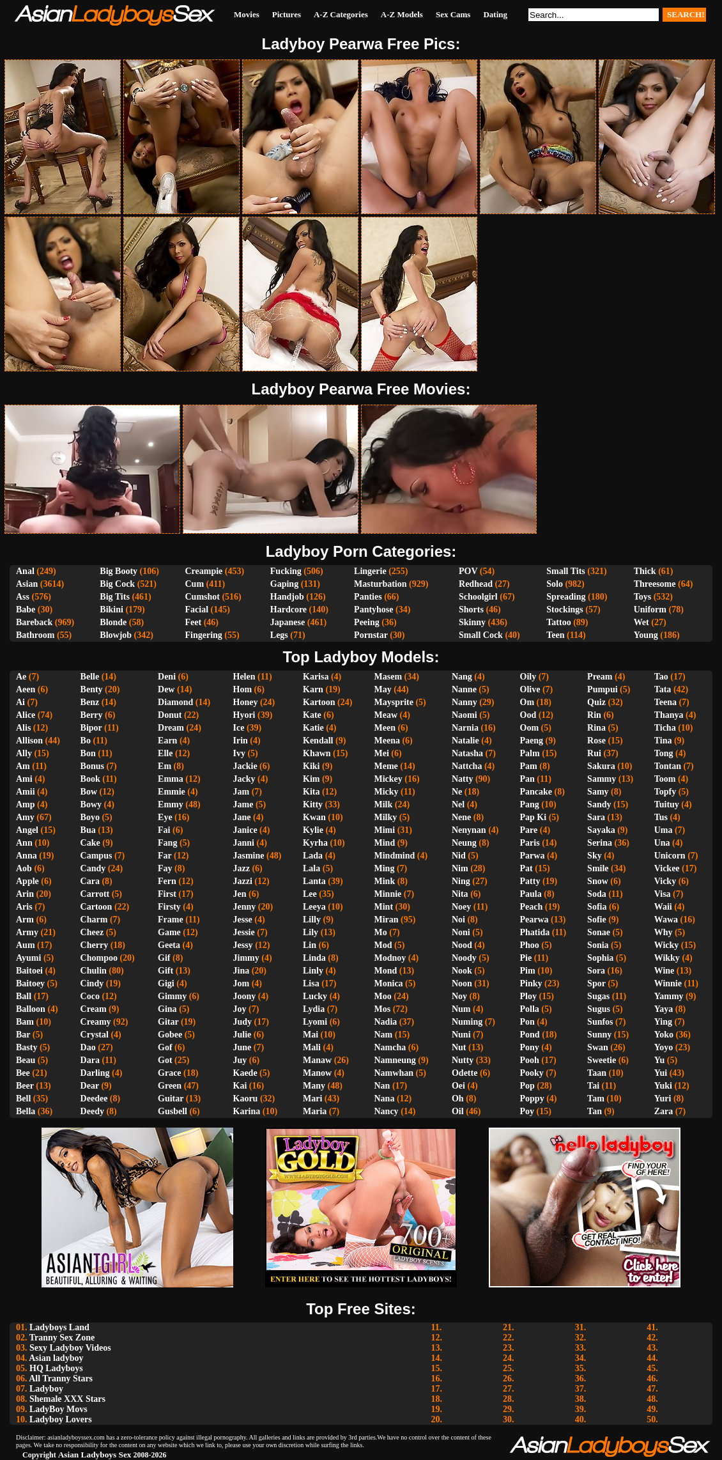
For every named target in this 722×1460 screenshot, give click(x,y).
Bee (23, 1073)
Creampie (203, 571)
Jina (241, 970)
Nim (460, 868)
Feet (193, 622)
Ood (528, 715)
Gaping (284, 584)
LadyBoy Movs (58, 1409)
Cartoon (96, 907)
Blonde (113, 622)
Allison (29, 740)
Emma (170, 779)
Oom (529, 728)
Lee (310, 894)
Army (27, 932)
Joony (244, 996)
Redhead (476, 584)
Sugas (598, 996)
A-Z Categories (341, 14)
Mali (312, 1047)
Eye (165, 817)
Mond (385, 970)
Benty (92, 689)
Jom (241, 983)
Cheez (92, 932)
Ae (21, 676)
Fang (167, 843)
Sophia (600, 958)
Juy (240, 1060)
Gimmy (172, 996)
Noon (462, 983)
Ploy (528, 996)
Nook (462, 970)
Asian (27, 584)
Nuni (461, 1034)
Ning (461, 881)
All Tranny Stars (61, 1378)
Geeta (169, 945)
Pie (526, 958)
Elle (165, 753)
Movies (246, 14)
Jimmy (246, 958)
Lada (313, 855)
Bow (89, 791)
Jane (242, 817)
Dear (90, 1086)
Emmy (170, 804)
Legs (279, 635)
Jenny (244, 907)
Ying (663, 1022)
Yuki (663, 1086)
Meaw (386, 715)
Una (662, 843)
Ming (384, 868)
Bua (88, 830)
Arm (25, 919)
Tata (663, 689)
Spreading (565, 597)
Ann (24, 843)
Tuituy (666, 804)
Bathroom (35, 635)
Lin (309, 945)
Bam (25, 1022)
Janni (243, 843)
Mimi (385, 830)
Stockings (564, 609)
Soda (596, 894)
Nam (383, 1034)
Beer (25, 1086)
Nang (462, 676)
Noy (459, 996)
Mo (380, 932)
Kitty (313, 804)
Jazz (241, 868)
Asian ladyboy (56, 1358)
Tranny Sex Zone (62, 1337)
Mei (381, 753)
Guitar (170, 1098)
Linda (314, 958)
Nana (384, 1098)
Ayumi (28, 958)
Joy (240, 1009)
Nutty (462, 1060)
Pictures (286, 14)
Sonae (598, 932)
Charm (94, 919)
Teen (555, 635)
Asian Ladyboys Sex (95, 1454)
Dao (88, 1047)
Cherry (95, 945)
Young (646, 635)
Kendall (318, 740)
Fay (165, 868)
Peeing (367, 622)
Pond (530, 1034)
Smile (597, 868)
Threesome (655, 584)
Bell (23, 1098)
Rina (596, 728)
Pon (527, 1022)
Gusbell (172, 1111)
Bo (86, 740)
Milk (383, 804)
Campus (96, 855)
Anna (26, 855)
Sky (594, 855)
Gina (167, 1009)
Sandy (599, 804)
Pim (527, 970)
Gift (165, 970)
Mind (385, 843)
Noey (461, 907)
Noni (461, 932)
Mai (310, 1034)
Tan (594, 1111)
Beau (25, 1060)
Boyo (90, 817)
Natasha (467, 753)
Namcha (390, 1047)
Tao (661, 676)
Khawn (317, 753)
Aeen (25, 689)
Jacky (244, 779)
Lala (311, 868)
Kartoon (319, 702)
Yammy (669, 996)
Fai (164, 830)
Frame (170, 919)
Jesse (242, 919)
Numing (467, 1022)
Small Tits (565, 571)
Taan (596, 1073)
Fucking (286, 571)
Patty (530, 881)
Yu (659, 1060)
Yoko (663, 1034)
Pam (528, 766)
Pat (526, 868)
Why (663, 932)
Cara (90, 881)
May (383, 689)
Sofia (596, 907)
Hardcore (288, 609)
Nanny (464, 702)
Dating (495, 14)
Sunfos (600, 1022)
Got (165, 1060)
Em (164, 766)
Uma (663, 830)
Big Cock (117, 584)
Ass (22, 597)
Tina (663, 740)
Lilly (312, 919)
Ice (239, 728)
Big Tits (115, 597)
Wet (641, 622)
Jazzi (242, 881)
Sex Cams (453, 14)
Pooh (529, 1060)
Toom (665, 779)
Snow (597, 881)
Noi (458, 919)
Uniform (650, 609)
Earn (167, 740)
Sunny (599, 1034)
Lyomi (315, 1022)
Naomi (464, 715)
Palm (530, 753)
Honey (245, 702)
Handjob (287, 597)
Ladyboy (46, 1389)
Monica (388, 983)
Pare (529, 830)
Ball (23, 996)
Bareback (34, 622)
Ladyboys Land (59, 1327)
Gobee (170, 1034)
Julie (242, 1034)
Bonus (92, 766)
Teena (665, 702)
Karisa (315, 676)
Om (527, 702)
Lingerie (370, 571)
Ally (24, 753)
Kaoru (245, 1098)
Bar (23, 1034)
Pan (527, 779)
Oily (528, 676)
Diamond (175, 702)
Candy (93, 868)
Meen (385, 728)
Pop (527, 1086)
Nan (382, 1086)
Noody (464, 958)
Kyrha (315, 843)
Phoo (529, 945)
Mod (383, 945)
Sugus (598, 1009)
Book (90, 779)
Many (314, 1086)
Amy (25, 817)
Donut (169, 715)
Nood (462, 945)
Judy (242, 1022)
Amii (25, 791)
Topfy (665, 791)
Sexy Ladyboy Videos (70, 1348)
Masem (388, 676)
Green (169, 1086)
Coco (90, 996)
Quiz (596, 702)
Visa (662, 894)
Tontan (667, 766)
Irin (240, 740)
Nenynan (469, 830)
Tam (595, 1098)
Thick (645, 571)
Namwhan (393, 1073)
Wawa (666, 919)
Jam (241, 791)
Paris (530, 843)
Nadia (385, 1022)
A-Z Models (402, 14)
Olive (530, 689)
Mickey (388, 779)
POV (468, 571)
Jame (243, 804)
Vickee (667, 868)
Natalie (465, 740)
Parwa (532, 855)
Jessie (244, 932)
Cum (194, 584)
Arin (25, 894)
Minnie (388, 894)
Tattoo (558, 622)
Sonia (597, 945)
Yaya (663, 1009)
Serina (599, 843)
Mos (382, 1009)
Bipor (91, 728)
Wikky (667, 958)
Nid (459, 855)
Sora (596, 970)
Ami (24, 779)
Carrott (95, 894)
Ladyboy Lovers (60, 1419)
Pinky (531, 983)
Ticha (665, 728)
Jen (240, 894)
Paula (531, 894)
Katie (313, 728)
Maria (314, 1111)
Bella (25, 1111)
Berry (92, 715)
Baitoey (30, 983)
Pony (529, 1047)
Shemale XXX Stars (67, 1399)
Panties (368, 597)
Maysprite (393, 702)
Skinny (472, 622)
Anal (25, 571)
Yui (661, 1073)
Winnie (668, 983)
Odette (464, 1073)
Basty (26, 1047)
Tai (593, 1086)
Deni (167, 676)
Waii (663, 907)
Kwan (314, 817)
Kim (311, 779)
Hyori (244, 715)
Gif (164, 958)
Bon (88, 753)
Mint (384, 907)
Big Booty (118, 571)
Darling (95, 1073)
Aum (25, 945)
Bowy (91, 804)
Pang (529, 804)
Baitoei (29, 970)
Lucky (315, 996)
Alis (23, 728)
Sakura (601, 766)
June (242, 1047)
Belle (90, 676)
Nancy (386, 1111)
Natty (462, 779)
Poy (527, 1111)
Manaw (317, 1060)
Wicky (666, 945)
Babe (25, 609)
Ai (20, 702)
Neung (464, 843)
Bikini (111, 609)
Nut (459, 1047)
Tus (661, 817)
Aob (24, 868)
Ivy (239, 753)
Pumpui (602, 689)
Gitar (168, 1022)
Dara (90, 1060)
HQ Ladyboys (56, 1368)
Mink (385, 881)
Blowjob (116, 635)
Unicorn (670, 855)
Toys (643, 597)
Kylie (313, 830)
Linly (313, 970)
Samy (597, 791)
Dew (166, 689)
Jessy (243, 945)
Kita (311, 791)
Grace (169, 1073)
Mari (312, 1098)
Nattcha (467, 766)
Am (23, 766)
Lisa (311, 983)
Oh (458, 1098)
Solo (554, 584)
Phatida (535, 932)
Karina (247, 1111)
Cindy (92, 983)
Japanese (287, 622)
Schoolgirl (478, 597)
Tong (663, 753)
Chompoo (99, 958)
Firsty (169, 907)
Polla (529, 1009)
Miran (386, 919)
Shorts (471, 609)
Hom (242, 689)
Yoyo (663, 1047)
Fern (167, 881)
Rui (594, 753)
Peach (531, 907)
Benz (90, 702)
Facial (196, 609)
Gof (165, 1047)
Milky (385, 817)
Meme (386, 766)
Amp (25, 804)
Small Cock (481, 635)
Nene (461, 817)
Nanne (464, 689)
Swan (597, 1047)
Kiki (311, 766)
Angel (27, 830)
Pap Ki (533, 817)
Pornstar (371, 635)
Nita (460, 894)
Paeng (532, 740)
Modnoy (390, 958)
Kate (312, 715)
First (167, 894)
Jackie (245, 766)
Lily (310, 932)
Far (165, 855)
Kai (240, 1086)
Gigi (166, 983)
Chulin (94, 970)
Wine (664, 970)
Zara (663, 1111)
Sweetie (601, 1060)
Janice (245, 830)
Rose (596, 740)
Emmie (171, 791)
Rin (594, 715)
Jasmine (249, 855)
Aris (24, 907)
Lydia (314, 1009)
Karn (313, 689)
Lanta (314, 881)
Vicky (665, 881)
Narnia (465, 728)
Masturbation (380, 584)
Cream (94, 1009)
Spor (596, 983)
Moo (383, 996)
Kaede (245, 1073)
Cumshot (202, 597)
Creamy (96, 1022)
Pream (599, 676)
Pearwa (534, 919)
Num (461, 1009)
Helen (244, 676)
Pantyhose (373, 609)
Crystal (95, 1034)
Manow (317, 1073)
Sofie (596, 919)
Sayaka (601, 830)
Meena (387, 740)
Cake (90, 843)
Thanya (669, 715)
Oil (458, 1111)
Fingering (203, 635)
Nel (458, 804)
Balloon (30, 1009)
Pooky (532, 1073)
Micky (386, 791)
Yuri (663, 1098)
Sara (596, 817)
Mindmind (394, 855)
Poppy (532, 1098)
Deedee (94, 1098)
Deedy (92, 1111)
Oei (458, 1086)
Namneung (395, 1060)
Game (169, 932)
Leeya (314, 907)
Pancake (536, 791)
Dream (171, 728)
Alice (25, 715)
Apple (27, 881)
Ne (457, 791)
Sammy (601, 779)
